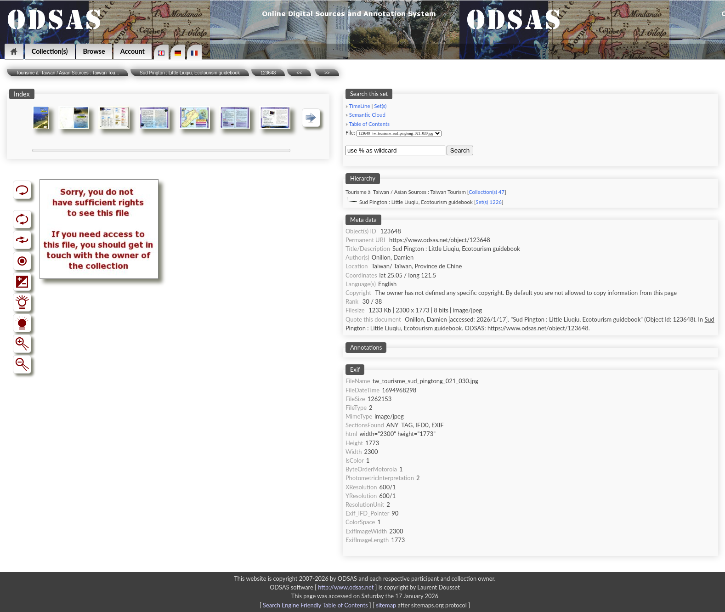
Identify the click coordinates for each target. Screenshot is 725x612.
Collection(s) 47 (486, 192)
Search (460, 150)
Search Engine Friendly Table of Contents (315, 605)
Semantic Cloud (367, 115)
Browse (94, 51)
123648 (268, 72)
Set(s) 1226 (489, 202)
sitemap (386, 605)
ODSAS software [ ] (324, 587)
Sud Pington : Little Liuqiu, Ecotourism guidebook (190, 72)
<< (299, 72)
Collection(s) (50, 51)
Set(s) (380, 106)
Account (132, 51)
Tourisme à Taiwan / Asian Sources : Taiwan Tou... (67, 72)
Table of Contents (369, 124)
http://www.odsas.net (346, 587)
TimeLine (359, 106)
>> (327, 72)
